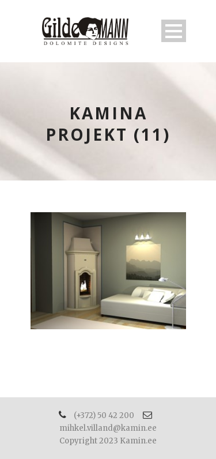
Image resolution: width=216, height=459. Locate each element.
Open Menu (173, 31)
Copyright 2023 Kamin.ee (108, 441)
